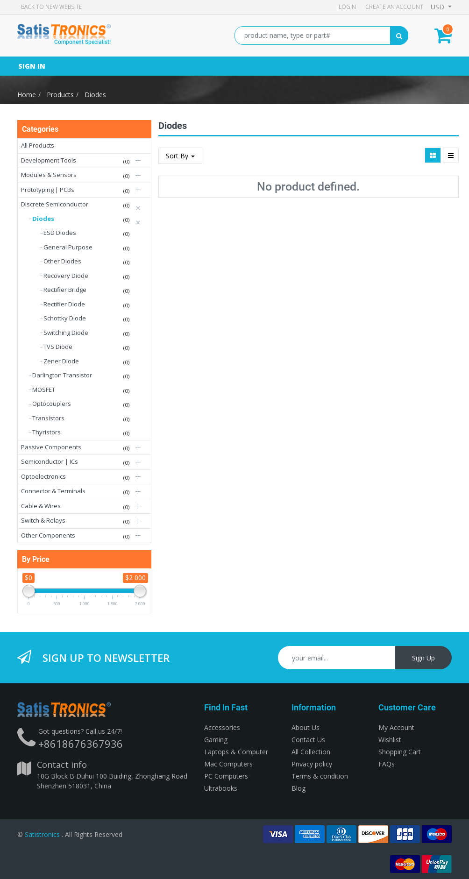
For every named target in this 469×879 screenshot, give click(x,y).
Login (347, 7)
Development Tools (48, 160)
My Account (396, 727)
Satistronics (42, 834)
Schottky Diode (64, 318)
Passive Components (51, 447)
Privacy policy (311, 763)
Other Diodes (62, 261)
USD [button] (438, 6)
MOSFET (43, 389)
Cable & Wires (41, 506)
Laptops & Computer (236, 751)
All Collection (310, 751)
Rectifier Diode (64, 304)
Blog (298, 788)
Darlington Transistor (62, 375)
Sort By (180, 155)
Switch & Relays (43, 520)
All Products (37, 145)
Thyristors (46, 432)
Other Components (48, 535)
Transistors (48, 418)
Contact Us (308, 739)
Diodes (95, 94)
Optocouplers (51, 403)
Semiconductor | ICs (49, 461)
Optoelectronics (43, 476)
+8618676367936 (80, 744)
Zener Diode (61, 361)
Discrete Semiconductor (54, 204)
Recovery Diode (65, 275)
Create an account (394, 7)
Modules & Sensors (49, 174)
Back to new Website (51, 7)
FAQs (386, 763)
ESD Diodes (59, 232)
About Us (305, 727)
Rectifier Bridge (64, 289)
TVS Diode (57, 346)
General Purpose (67, 247)
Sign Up (423, 657)
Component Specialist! (82, 42)
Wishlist (389, 739)
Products (60, 94)
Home (26, 94)
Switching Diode (65, 332)
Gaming (215, 739)
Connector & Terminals (53, 491)
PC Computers (226, 776)
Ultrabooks (220, 788)
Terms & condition (319, 776)
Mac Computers (228, 763)
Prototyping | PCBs (47, 189)
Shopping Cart (399, 751)
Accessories (222, 727)
